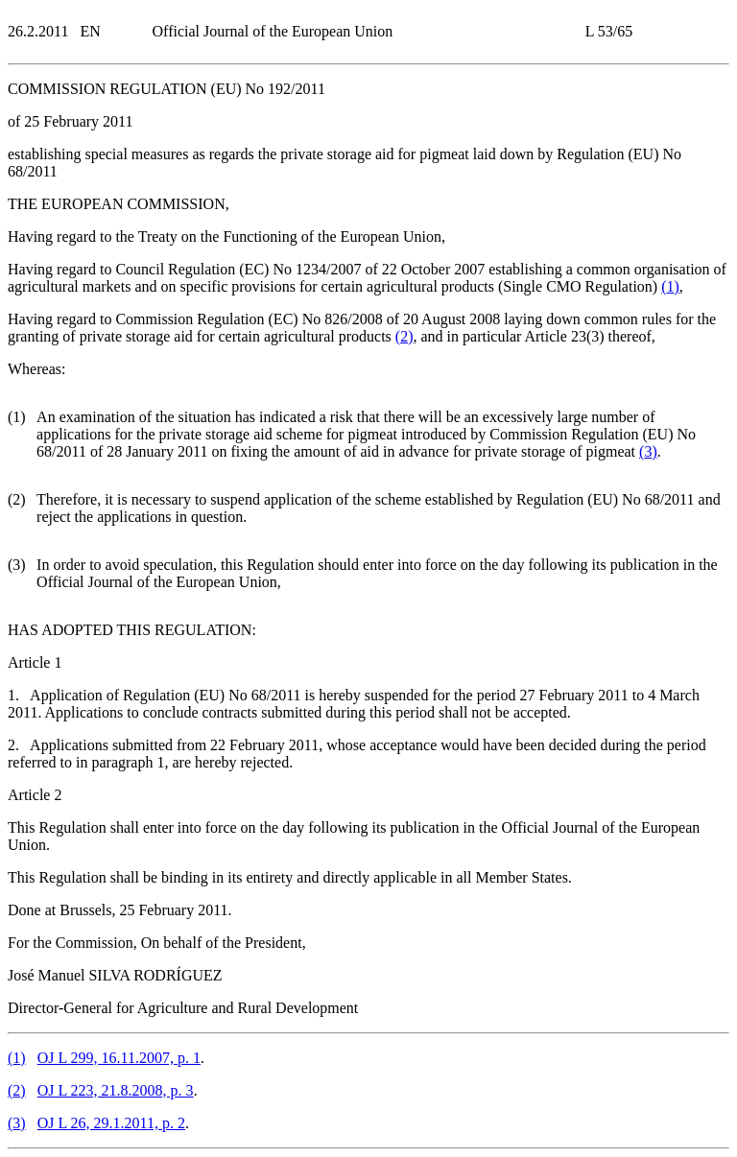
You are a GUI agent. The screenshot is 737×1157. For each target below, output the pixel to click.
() (670, 286)
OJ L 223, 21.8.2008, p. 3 (115, 1090)
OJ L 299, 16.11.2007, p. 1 (119, 1058)
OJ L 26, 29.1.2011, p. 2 (111, 1123)
